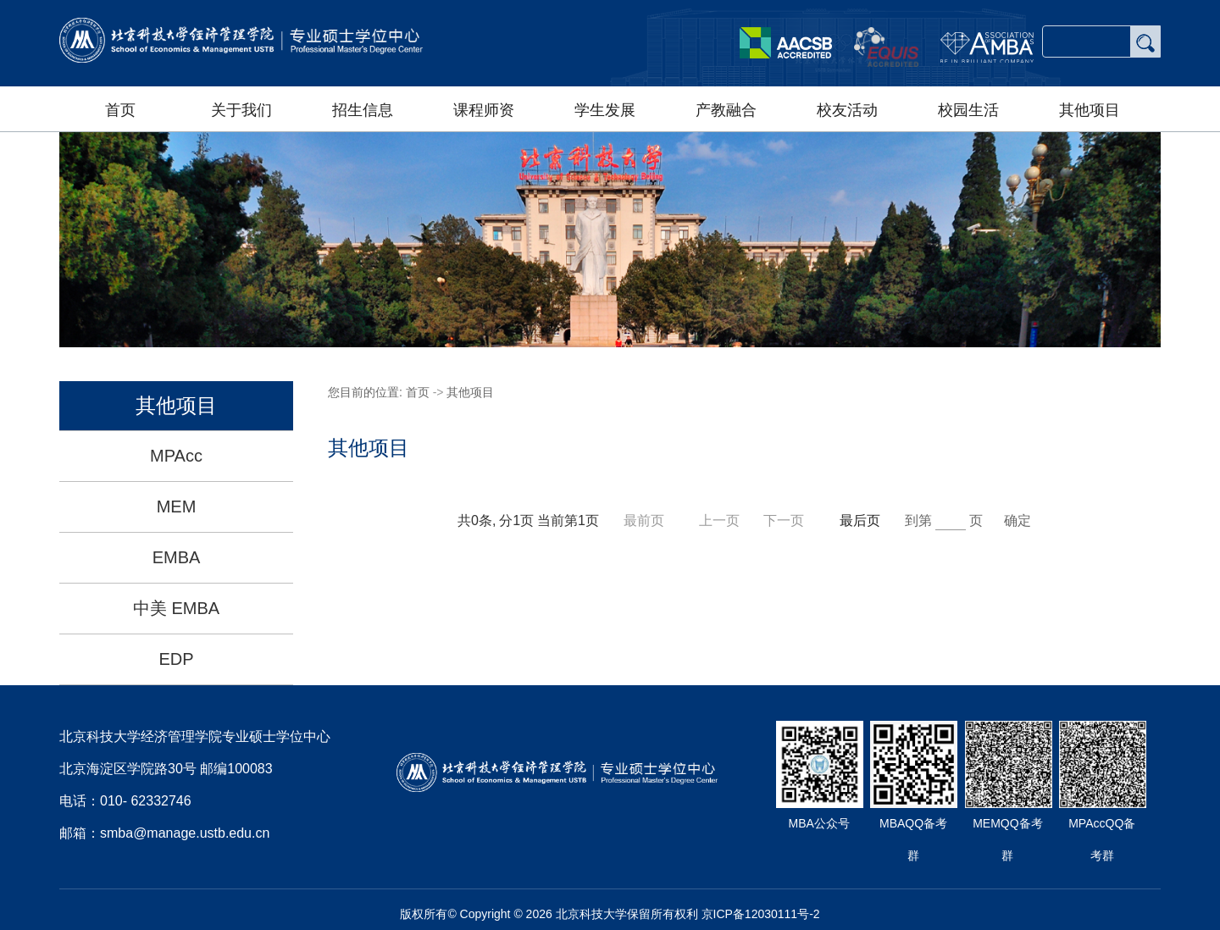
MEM (177, 506)
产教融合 (726, 110)
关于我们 (241, 110)
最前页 (644, 520)
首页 (120, 110)
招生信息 (362, 110)
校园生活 (968, 110)
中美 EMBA (176, 608)
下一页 (785, 520)
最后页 (860, 520)
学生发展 (604, 110)
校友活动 (847, 110)
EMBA (176, 557)
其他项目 (1089, 110)
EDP (175, 659)
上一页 (721, 520)
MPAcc (176, 455)
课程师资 (483, 110)
